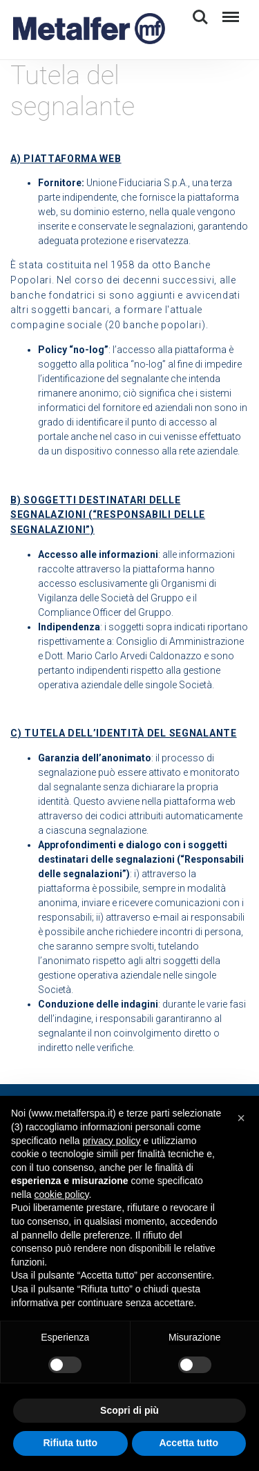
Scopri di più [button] (129, 1410)
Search (200, 17)
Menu (228, 10)
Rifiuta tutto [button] (70, 1442)
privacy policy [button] (112, 1140)
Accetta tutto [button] (188, 1442)
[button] (241, 1118)
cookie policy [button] (61, 1194)
